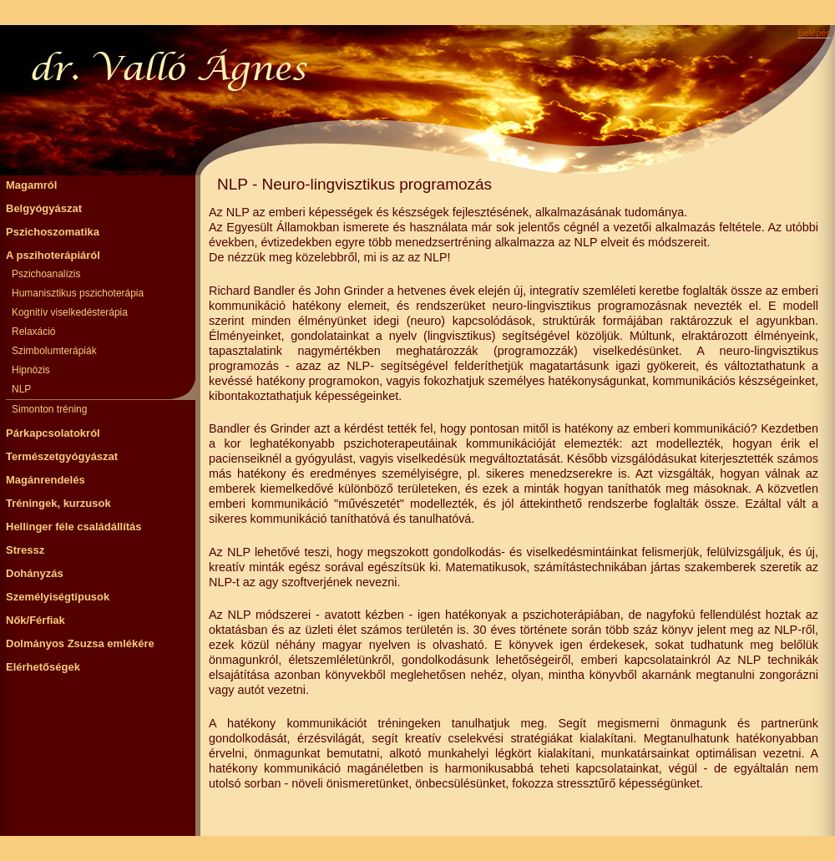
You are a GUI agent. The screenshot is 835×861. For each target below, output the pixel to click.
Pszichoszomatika (52, 231)
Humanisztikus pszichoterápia (78, 293)
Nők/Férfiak (35, 620)
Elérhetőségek (43, 667)
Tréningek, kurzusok (58, 503)
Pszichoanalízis (46, 274)
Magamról (31, 185)
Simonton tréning (49, 409)
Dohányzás (34, 573)
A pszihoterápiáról (53, 255)
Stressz (25, 550)
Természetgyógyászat (62, 456)
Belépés (814, 33)
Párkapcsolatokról (53, 433)
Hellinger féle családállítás (74, 526)
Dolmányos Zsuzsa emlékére (80, 643)
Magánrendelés (45, 480)
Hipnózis (31, 370)
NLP (21, 389)
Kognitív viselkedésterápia (70, 312)
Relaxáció (34, 331)
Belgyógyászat (44, 208)
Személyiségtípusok (57, 596)
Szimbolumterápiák (54, 351)
